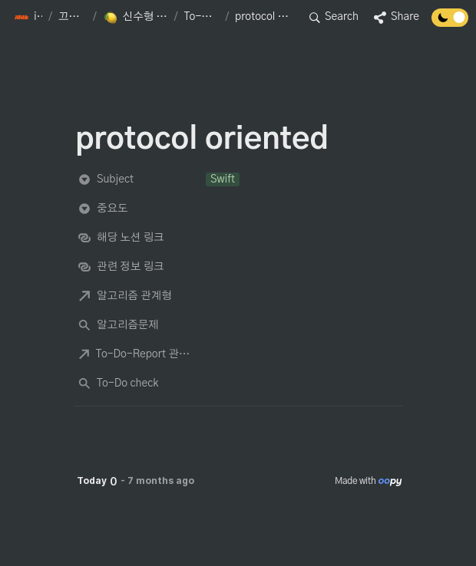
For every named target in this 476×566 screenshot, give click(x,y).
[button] (28, 17)
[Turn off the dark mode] (449, 23)
